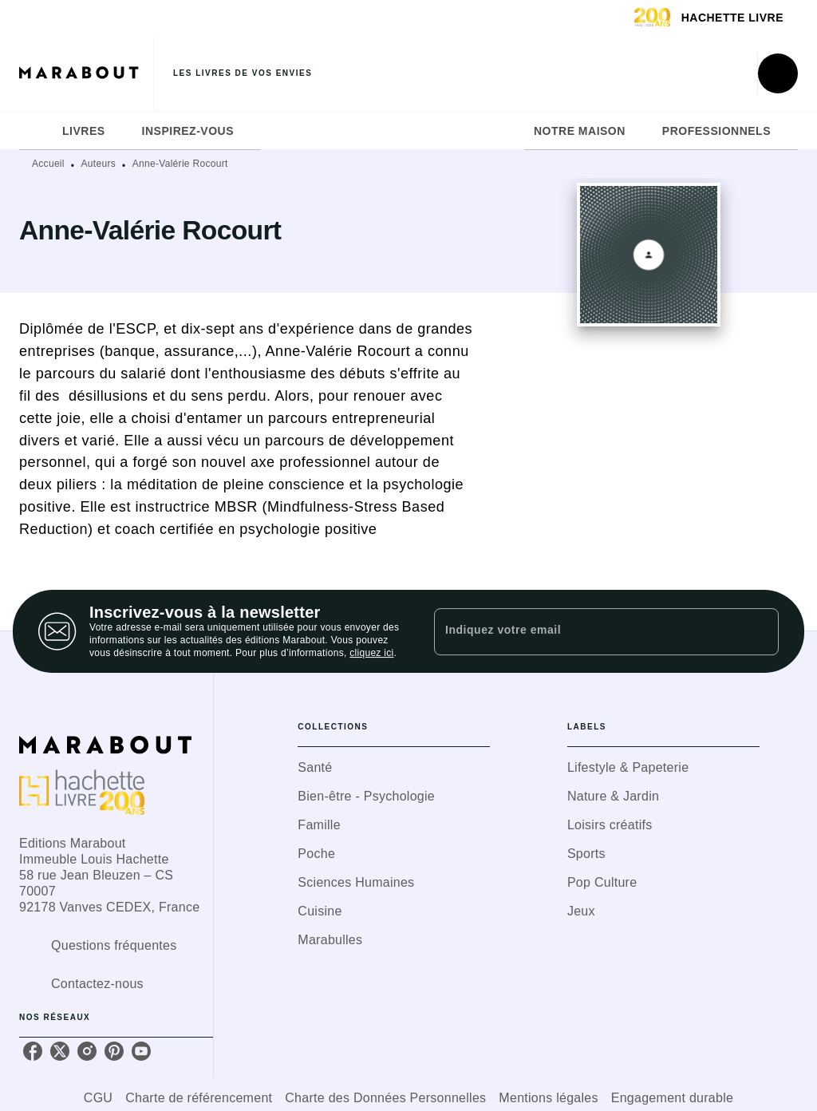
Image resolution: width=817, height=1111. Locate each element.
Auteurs (98, 163)
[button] (394, 767)
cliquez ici (371, 652)
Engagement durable (672, 1098)
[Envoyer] (759, 631)
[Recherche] (778, 73)
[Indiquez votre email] (586, 631)
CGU (98, 1098)
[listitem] (32, 1051)
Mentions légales (548, 1098)
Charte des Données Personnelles (385, 1098)
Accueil (48, 163)
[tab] (36, 131)
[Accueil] (86, 73)
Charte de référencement (198, 1098)
